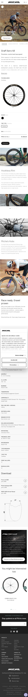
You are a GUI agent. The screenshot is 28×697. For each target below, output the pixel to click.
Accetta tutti (14, 360)
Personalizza (14, 365)
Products (6, 9)
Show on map (15, 681)
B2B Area (16, 660)
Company (3, 652)
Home (2, 9)
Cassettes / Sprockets (6, 643)
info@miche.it (15, 675)
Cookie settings (17, 688)
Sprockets (16, 649)
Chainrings (16, 641)
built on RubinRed (17, 694)
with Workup (9, 694)
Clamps (15, 645)
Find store (5, 143)
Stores (3, 654)
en (25, 2)
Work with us (17, 654)
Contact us (17, 652)
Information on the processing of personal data (14, 690)
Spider (2, 649)
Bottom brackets (5, 641)
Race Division (4, 661)
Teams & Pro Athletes (7, 658)
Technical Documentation (18, 657)
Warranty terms (10, 692)
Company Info (18, 692)
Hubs (2, 645)
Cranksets (16, 640)
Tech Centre (4, 656)
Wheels (10, 9)
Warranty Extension (6, 663)
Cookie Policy (10, 688)
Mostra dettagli (19, 355)
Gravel (14, 9)
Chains (15, 643)
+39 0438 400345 (15, 678)
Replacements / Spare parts (19, 647)
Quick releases (4, 646)
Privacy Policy (22, 686)
